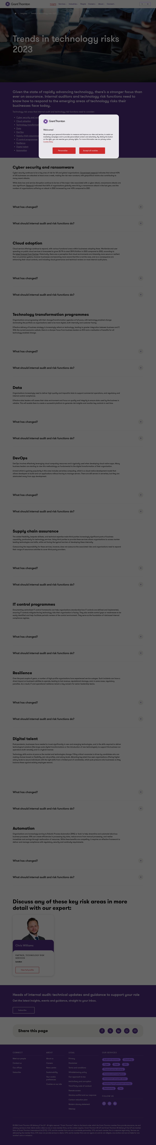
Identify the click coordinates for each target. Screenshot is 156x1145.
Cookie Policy (48, 142)
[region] (79, 136)
